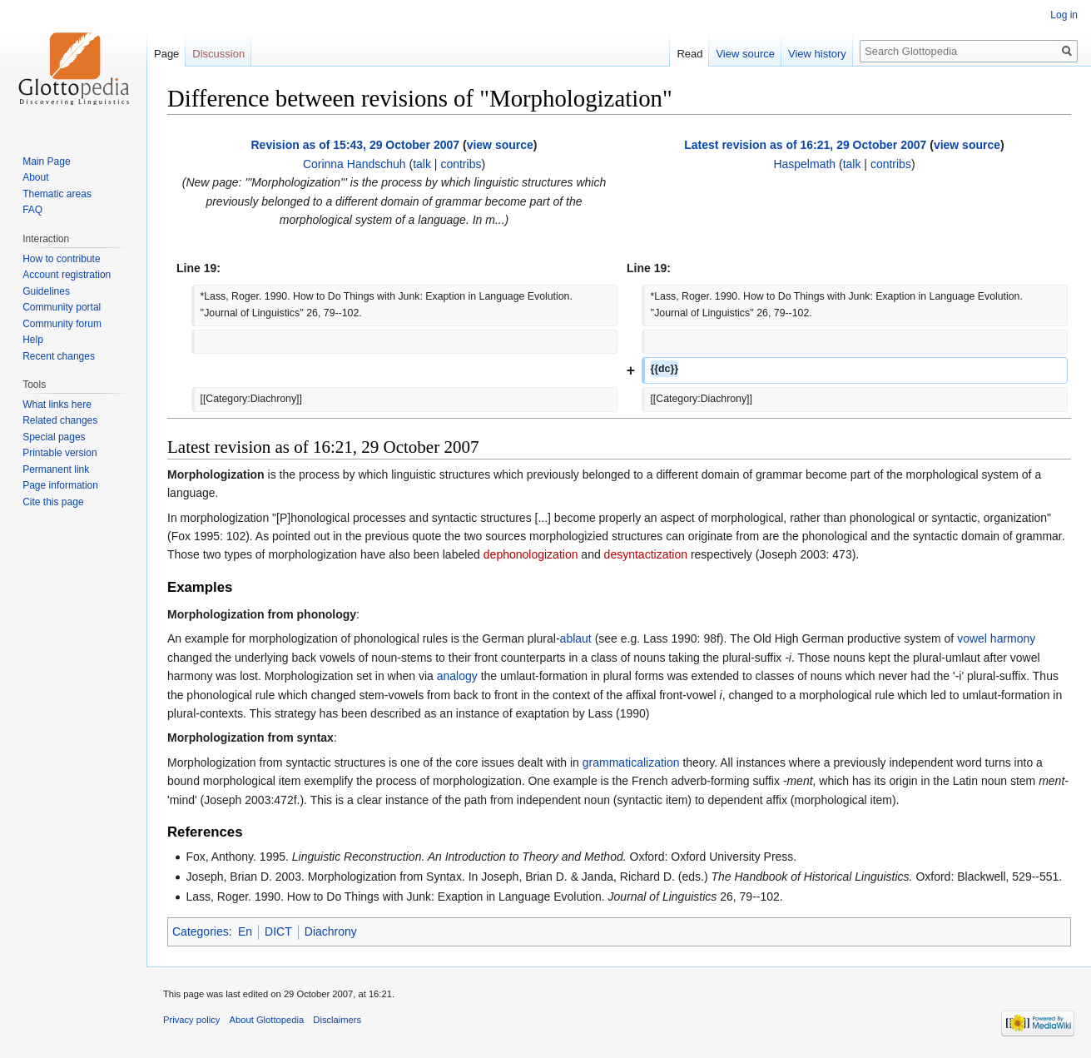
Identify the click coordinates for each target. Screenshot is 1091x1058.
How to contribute (61, 259)
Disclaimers (337, 1020)
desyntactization (645, 554)
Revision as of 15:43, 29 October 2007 (355, 144)
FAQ (32, 210)
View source (745, 53)
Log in (1064, 15)
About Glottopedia (267, 1020)
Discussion (218, 53)
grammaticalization (631, 762)
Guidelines (46, 291)
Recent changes (58, 356)
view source (500, 144)
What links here (57, 404)
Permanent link (55, 469)
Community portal (61, 307)
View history (817, 53)
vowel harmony (996, 638)
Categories (200, 931)
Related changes (59, 420)
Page (166, 53)
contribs (460, 164)
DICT (278, 931)
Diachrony (331, 931)
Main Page (46, 161)
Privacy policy (191, 1020)
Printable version (59, 453)
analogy (457, 676)
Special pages (53, 437)
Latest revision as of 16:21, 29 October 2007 (805, 144)
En (245, 931)
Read (689, 53)
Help (32, 339)
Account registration (66, 275)
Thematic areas (57, 194)
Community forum (62, 324)
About (35, 177)
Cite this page (52, 502)
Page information (60, 485)
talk (422, 164)
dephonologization (531, 554)
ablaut (576, 638)
